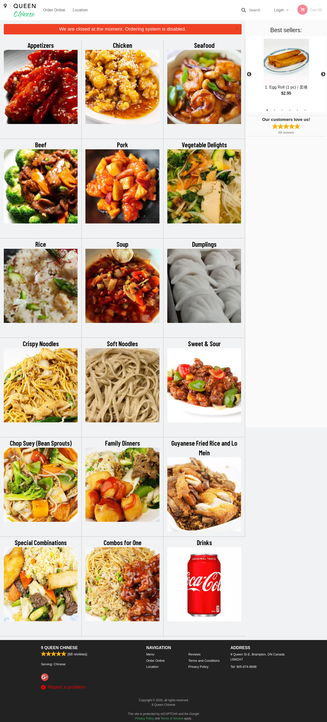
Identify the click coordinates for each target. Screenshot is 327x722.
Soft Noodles (122, 343)
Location (80, 10)
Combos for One (123, 542)
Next (323, 74)
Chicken (122, 45)
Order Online (54, 10)
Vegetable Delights (204, 144)
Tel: (243, 667)
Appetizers (41, 45)
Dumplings (204, 244)
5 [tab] (297, 110)
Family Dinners (122, 443)
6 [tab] (305, 110)
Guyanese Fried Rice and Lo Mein (204, 448)
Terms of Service (172, 718)
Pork (122, 144)
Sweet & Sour (204, 343)
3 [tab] (282, 110)
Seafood (204, 45)
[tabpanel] (286, 71)
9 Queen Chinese (59, 648)
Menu (150, 654)
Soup (122, 244)
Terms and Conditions (204, 661)
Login (279, 10)
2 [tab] (274, 110)
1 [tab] (267, 110)
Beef (40, 144)
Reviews (194, 654)
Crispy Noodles (41, 343)
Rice (40, 244)
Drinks (204, 542)
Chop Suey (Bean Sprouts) (41, 443)
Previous (249, 74)
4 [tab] (289, 110)
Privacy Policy (198, 667)
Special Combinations (41, 542)
